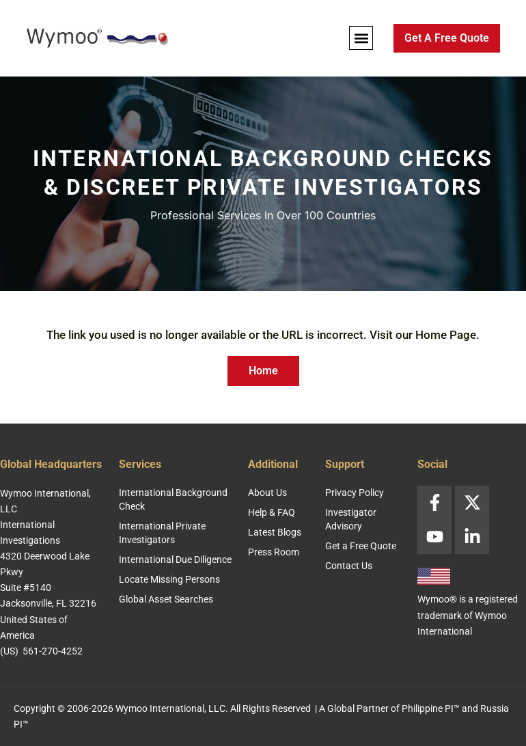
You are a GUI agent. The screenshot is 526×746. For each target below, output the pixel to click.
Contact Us (348, 565)
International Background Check (173, 499)
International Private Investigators (162, 533)
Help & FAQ (271, 512)
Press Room (273, 552)
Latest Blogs (274, 532)
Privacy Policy (354, 492)
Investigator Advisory (350, 519)
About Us (267, 492)
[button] (361, 38)
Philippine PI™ (431, 708)
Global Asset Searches (166, 599)
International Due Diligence (175, 559)
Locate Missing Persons (169, 579)
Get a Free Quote (360, 545)
